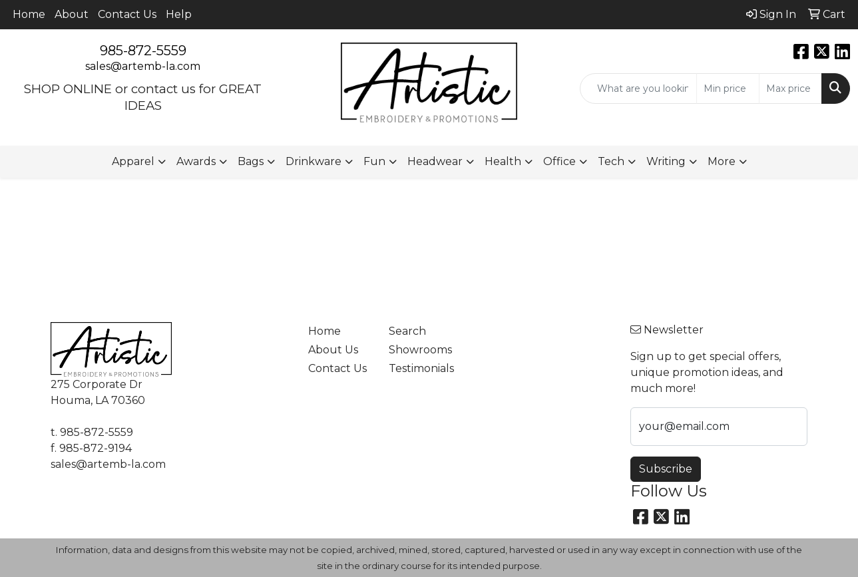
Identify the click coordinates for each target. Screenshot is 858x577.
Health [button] (503, 161)
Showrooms (420, 349)
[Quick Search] (638, 88)
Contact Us (127, 14)
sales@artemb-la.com (142, 66)
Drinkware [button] (313, 161)
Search (407, 331)
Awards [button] (196, 161)
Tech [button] (611, 161)
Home (29, 14)
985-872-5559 (143, 51)
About (72, 14)
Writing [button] (666, 161)
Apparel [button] (133, 161)
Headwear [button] (435, 161)
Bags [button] (251, 161)
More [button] (722, 161)
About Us (333, 349)
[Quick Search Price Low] (727, 88)
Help (179, 14)
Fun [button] (374, 161)
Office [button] (559, 161)
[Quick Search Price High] (790, 88)
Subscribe (665, 469)
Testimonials (421, 368)
